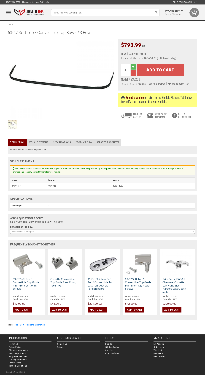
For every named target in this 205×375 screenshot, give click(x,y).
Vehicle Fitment (39, 142)
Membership (159, 356)
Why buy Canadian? (18, 356)
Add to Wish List (178, 84)
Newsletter (158, 353)
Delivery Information (18, 359)
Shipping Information (18, 350)
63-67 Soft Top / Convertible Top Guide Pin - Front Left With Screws (26, 283)
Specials (109, 350)
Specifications (62, 142)
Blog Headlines (112, 353)
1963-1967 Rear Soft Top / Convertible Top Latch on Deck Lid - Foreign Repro (100, 283)
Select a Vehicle (135, 97)
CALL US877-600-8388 (184, 115)
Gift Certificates (112, 347)
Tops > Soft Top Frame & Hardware (29, 325)
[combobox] (102, 231)
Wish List (158, 350)
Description (17, 142)
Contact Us (28, 2)
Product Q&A (84, 142)
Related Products (108, 142)
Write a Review (157, 84)
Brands (108, 344)
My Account (159, 344)
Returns (60, 347)
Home (10, 24)
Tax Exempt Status (17, 353)
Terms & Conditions (18, 366)
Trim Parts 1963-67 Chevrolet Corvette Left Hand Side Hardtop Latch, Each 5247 (174, 285)
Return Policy (15, 347)
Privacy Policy (15, 363)
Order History (159, 347)
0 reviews (141, 84)
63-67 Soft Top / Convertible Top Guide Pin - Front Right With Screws (138, 283)
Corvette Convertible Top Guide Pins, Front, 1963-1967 (63, 282)
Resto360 (13, 344)
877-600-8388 (13, 2)
